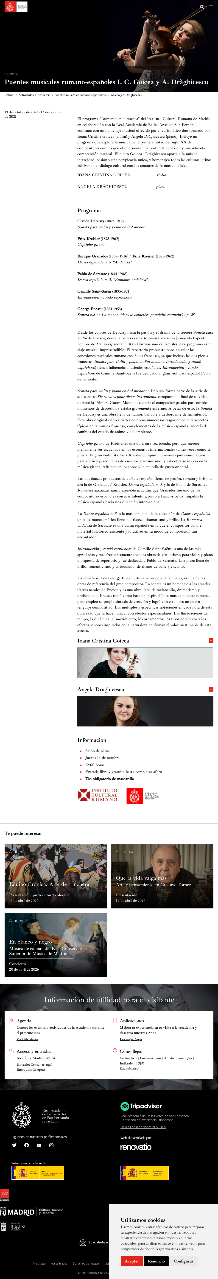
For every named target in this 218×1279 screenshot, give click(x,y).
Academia (44, 95)
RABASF (10, 95)
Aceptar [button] (132, 1261)
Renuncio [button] (156, 1261)
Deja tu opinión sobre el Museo (143, 1127)
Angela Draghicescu (145, 690)
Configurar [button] (184, 1261)
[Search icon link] (202, 7)
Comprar (39, 1070)
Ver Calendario (27, 1039)
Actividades (26, 95)
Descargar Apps (131, 1039)
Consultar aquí (41, 1065)
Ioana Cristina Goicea (145, 641)
